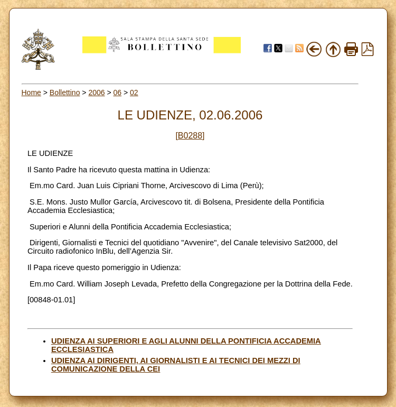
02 (134, 92)
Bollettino (65, 92)
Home (31, 92)
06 (118, 92)
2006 (96, 92)
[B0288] (189, 135)
